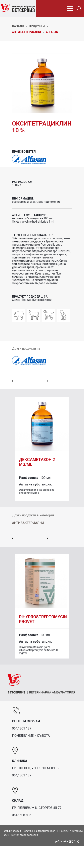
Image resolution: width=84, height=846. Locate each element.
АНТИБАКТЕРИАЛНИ (28, 523)
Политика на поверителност (39, 831)
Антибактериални (26, 32)
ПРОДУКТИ (37, 26)
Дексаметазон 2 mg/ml (37, 462)
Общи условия (12, 831)
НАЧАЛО (18, 26)
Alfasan (52, 32)
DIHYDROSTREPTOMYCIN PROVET (43, 619)
